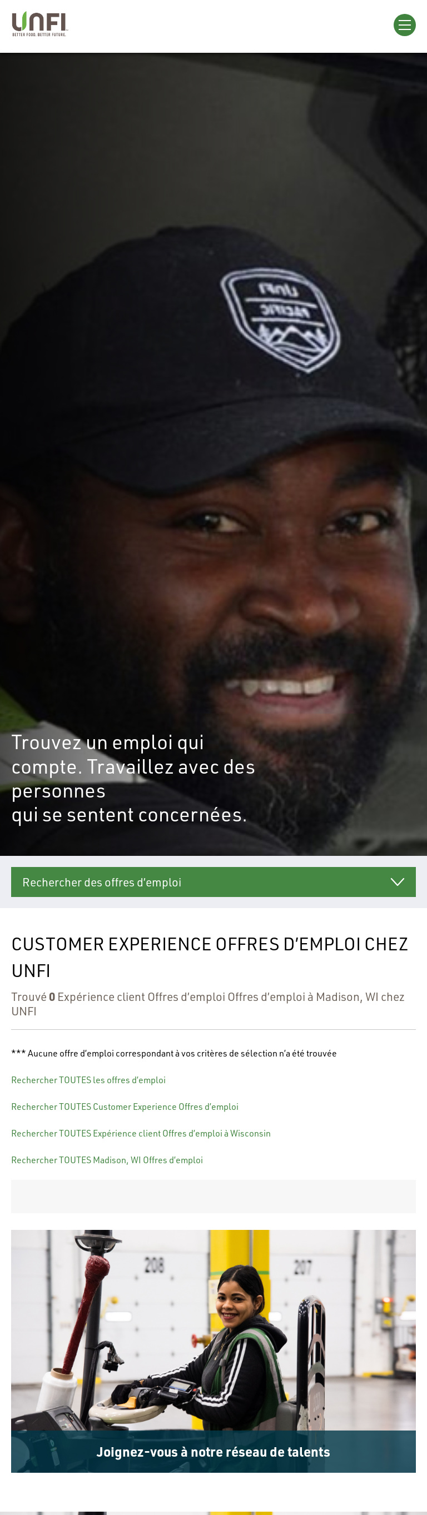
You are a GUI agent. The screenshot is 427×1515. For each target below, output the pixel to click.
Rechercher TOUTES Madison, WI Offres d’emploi (107, 1159)
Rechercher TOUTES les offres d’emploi (88, 1079)
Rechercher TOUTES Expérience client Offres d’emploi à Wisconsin (141, 1133)
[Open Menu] (405, 25)
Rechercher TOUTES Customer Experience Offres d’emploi (125, 1106)
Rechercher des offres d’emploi (101, 882)
